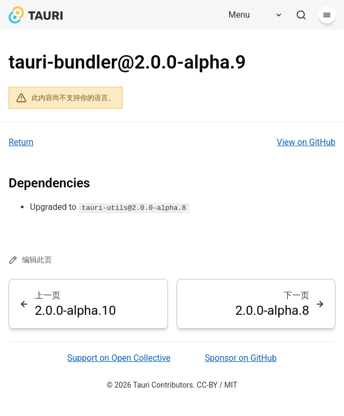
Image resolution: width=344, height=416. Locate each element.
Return (21, 142)
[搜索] (301, 15)
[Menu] (251, 15)
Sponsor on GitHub (241, 358)
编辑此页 (30, 259)
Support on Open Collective (119, 358)
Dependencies (49, 183)
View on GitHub (306, 142)
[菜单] (326, 15)
